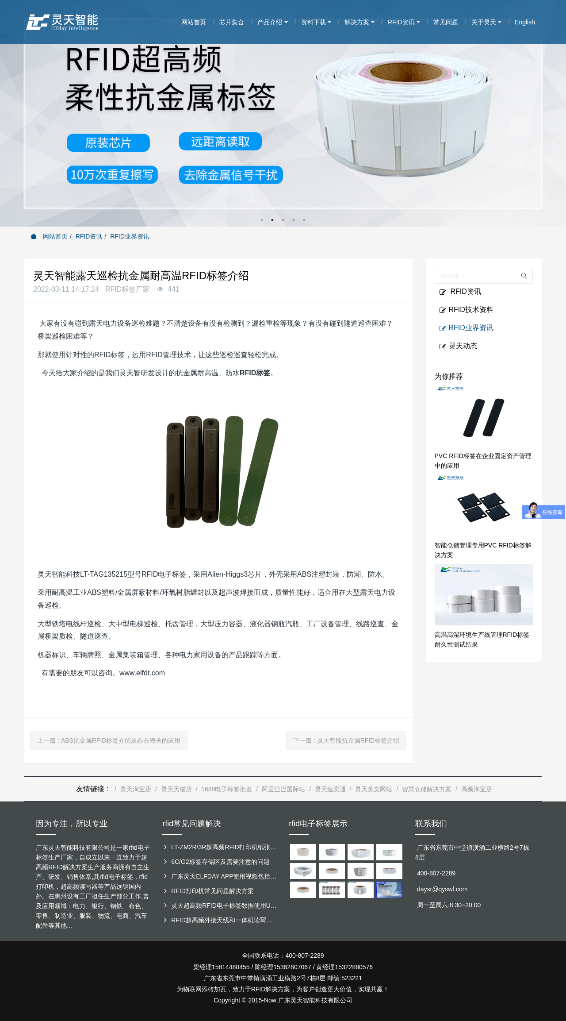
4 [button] (293, 220)
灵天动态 (458, 346)
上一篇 (108, 740)
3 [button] (283, 220)
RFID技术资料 (466, 310)
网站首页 (49, 236)
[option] (283, 113)
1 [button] (261, 220)
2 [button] (272, 220)
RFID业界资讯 (129, 236)
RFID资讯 (89, 236)
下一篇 (346, 740)
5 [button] (304, 220)
